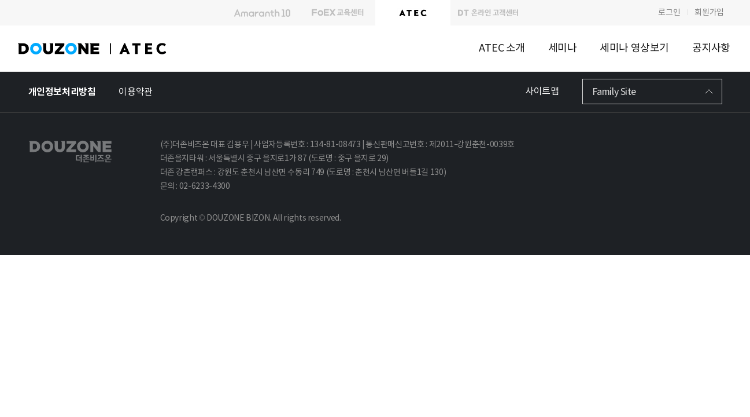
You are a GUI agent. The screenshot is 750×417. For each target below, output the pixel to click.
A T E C (412, 12)
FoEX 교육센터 (337, 12)
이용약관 (135, 92)
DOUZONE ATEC (112, 48)
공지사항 (711, 48)
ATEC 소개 (502, 48)
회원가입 (709, 12)
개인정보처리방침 (62, 92)
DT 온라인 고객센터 (488, 12)
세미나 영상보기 (634, 48)
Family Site (614, 92)
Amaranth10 (262, 12)
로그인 (669, 12)
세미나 (562, 48)
